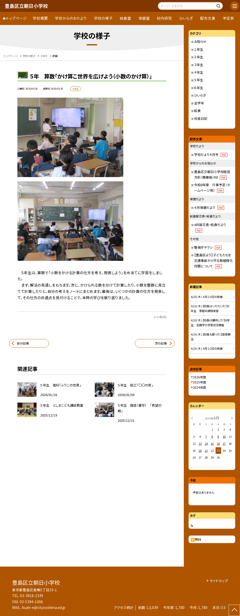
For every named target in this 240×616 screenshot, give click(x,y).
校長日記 (200, 118)
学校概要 (40, 18)
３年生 (198, 64)
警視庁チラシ (208, 247)
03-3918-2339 (31, 595)
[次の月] (232, 418)
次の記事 (161, 343)
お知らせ (200, 41)
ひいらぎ (186, 18)
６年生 (198, 87)
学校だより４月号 (210, 154)
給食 (197, 110)
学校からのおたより (71, 18)
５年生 (198, 79)
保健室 (144, 18)
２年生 (198, 56)
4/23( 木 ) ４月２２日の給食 (207, 348)
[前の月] (192, 418)
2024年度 (199, 387)
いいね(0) (160, 317)
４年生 (198, 72)
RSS (198, 539)
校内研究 (164, 18)
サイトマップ (218, 580)
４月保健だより (209, 207)
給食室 (125, 18)
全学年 (199, 103)
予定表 (228, 18)
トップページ (16, 18)
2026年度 (199, 377)
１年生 (198, 49)
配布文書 (207, 18)
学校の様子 (103, 18)
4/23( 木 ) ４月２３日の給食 (207, 297)
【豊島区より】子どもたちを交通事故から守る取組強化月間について (213, 260)
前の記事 (23, 343)
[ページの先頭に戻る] (234, 610)
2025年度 (199, 382)
